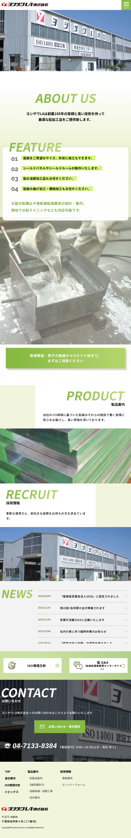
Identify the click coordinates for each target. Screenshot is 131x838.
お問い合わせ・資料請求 (64, 726)
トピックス (12, 792)
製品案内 (33, 771)
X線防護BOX (37, 784)
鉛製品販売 (36, 778)
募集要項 (67, 778)
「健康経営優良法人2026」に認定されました (89, 596)
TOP (7, 771)
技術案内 (35, 797)
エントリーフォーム (73, 784)
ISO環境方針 (12, 785)
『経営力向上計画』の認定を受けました (86, 643)
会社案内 (10, 778)
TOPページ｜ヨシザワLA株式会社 (25, 4)
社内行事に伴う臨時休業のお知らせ (83, 631)
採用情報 (65, 771)
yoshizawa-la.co (19, 827)
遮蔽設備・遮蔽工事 (41, 791)
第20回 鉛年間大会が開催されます (82, 608)
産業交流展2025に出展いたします (82, 620)
